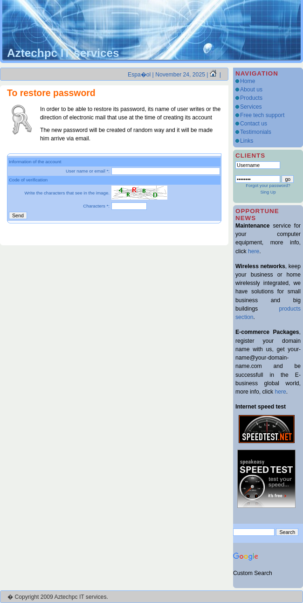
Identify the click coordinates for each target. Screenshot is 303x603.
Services (251, 107)
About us (251, 89)
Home (247, 81)
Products (251, 98)
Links (246, 141)
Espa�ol (139, 74)
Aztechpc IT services (63, 53)
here (253, 251)
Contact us (253, 123)
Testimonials (255, 132)
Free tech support (262, 115)
